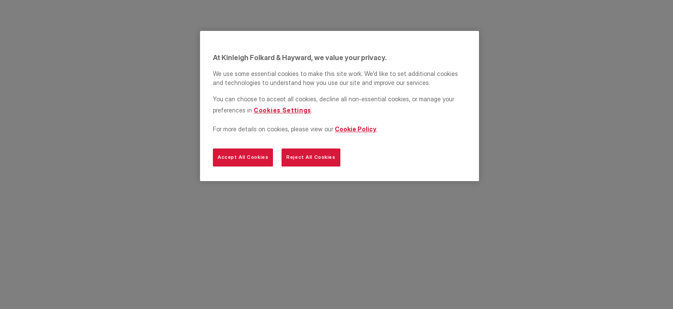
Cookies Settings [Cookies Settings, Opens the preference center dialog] (282, 110)
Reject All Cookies (310, 157)
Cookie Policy (355, 129)
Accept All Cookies (243, 157)
